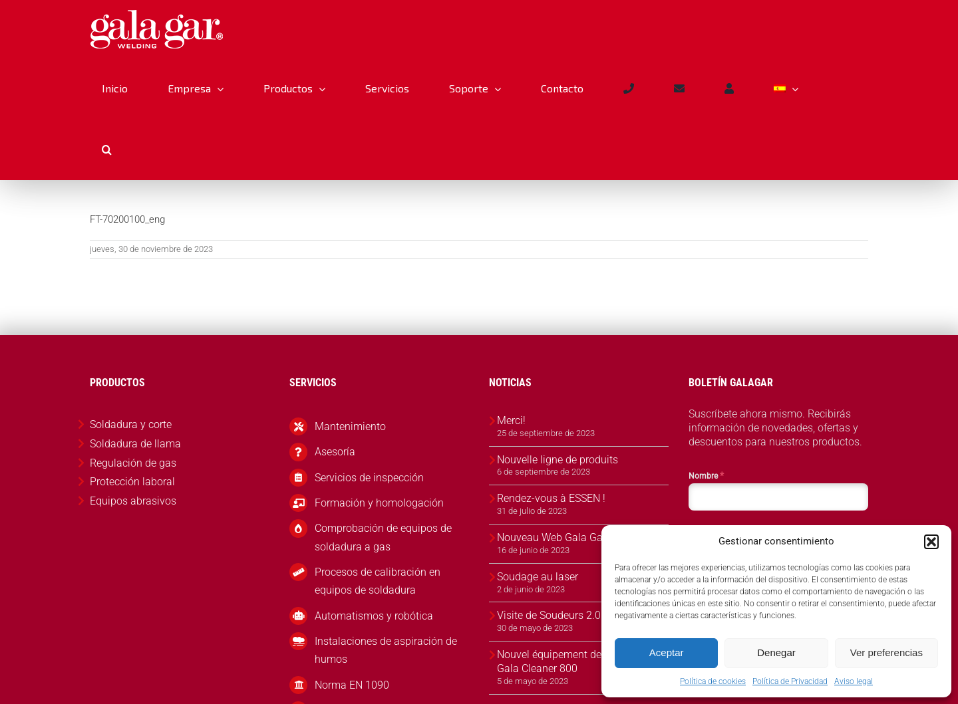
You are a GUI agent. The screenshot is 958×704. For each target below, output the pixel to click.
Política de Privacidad (790, 681)
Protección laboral (132, 481)
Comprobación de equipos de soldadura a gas (383, 537)
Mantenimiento (350, 426)
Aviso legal (853, 681)
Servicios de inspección (369, 477)
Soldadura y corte (131, 424)
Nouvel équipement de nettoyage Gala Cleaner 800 (574, 661)
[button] (931, 541)
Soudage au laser (537, 576)
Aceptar (666, 652)
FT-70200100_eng (127, 219)
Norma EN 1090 (352, 685)
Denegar (776, 652)
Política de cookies (713, 681)
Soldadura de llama (135, 443)
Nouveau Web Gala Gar (551, 537)
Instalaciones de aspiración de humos (386, 650)
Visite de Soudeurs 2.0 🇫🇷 (557, 615)
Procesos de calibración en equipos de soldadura (377, 581)
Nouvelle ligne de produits (557, 459)
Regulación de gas (133, 463)
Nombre (706, 475)
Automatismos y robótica (374, 616)
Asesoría (335, 451)
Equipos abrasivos (133, 501)
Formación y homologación (379, 503)
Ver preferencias (886, 652)
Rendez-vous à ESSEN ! (551, 498)
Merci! (511, 420)
